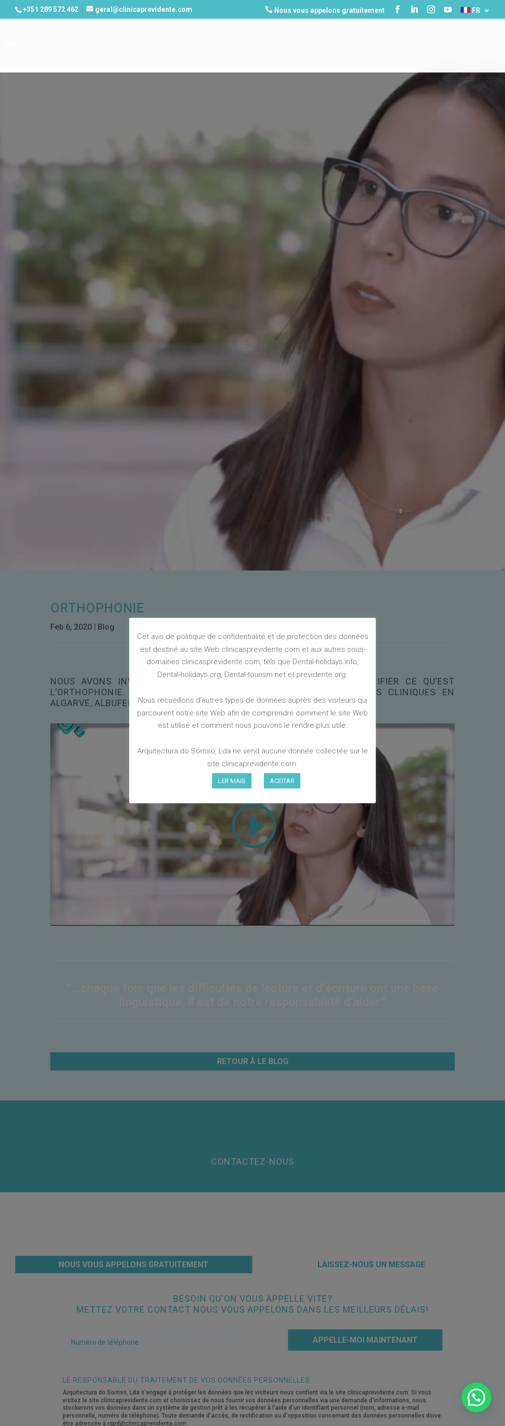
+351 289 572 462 (50, 9)
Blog (422, 45)
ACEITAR (282, 780)
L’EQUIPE (158, 45)
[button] (476, 1397)
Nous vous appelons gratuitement (325, 9)
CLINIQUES (99, 45)
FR (470, 10)
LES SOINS (298, 45)
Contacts (465, 45)
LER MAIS (232, 780)
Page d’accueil (36, 45)
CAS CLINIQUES (370, 45)
